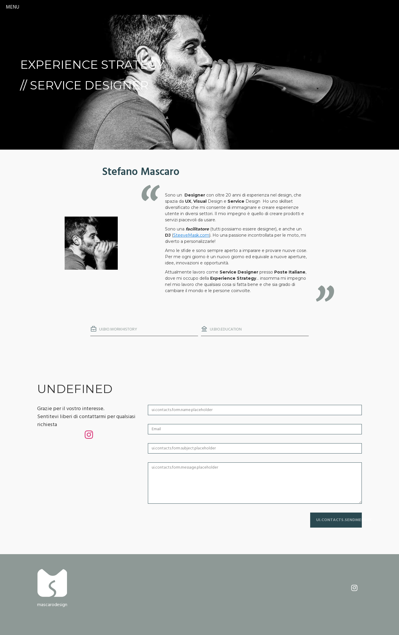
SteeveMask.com (191, 235)
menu (12, 7)
